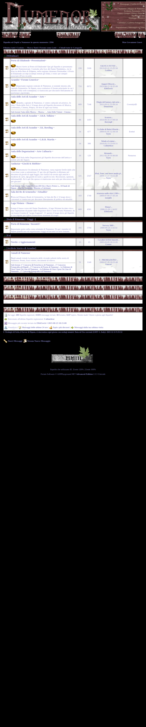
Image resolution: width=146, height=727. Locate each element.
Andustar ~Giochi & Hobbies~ (26, 163)
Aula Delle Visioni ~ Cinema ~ (60, 112)
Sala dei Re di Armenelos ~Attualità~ (29, 192)
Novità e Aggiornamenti (23, 242)
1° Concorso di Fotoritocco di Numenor (38, 265)
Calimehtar (108, 146)
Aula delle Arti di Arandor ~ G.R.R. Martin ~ (33, 139)
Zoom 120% (78, 369)
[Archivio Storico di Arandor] (20, 248)
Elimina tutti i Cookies (13, 48)
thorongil (108, 122)
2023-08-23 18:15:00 (57, 323)
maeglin (108, 198)
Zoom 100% (90, 369)
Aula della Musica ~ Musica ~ (33, 112)
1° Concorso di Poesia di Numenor (44, 267)
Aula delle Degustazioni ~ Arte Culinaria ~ (32, 151)
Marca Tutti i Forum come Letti (41, 48)
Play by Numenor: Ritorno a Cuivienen (34, 188)
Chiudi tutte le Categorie (70, 48)
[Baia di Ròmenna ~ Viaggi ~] (20, 219)
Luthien (108, 70)
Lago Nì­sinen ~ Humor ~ (23, 203)
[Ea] (7, 235)
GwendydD (132, 104)
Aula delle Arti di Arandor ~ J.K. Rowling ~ (33, 127)
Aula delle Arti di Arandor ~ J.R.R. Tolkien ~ (33, 115)
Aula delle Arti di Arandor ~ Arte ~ (28, 96)
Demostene (108, 106)
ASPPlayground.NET (66, 374)
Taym (108, 134)
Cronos (108, 244)
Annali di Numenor (20, 253)
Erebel (132, 131)
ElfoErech (108, 88)
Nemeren (132, 155)
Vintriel (108, 264)
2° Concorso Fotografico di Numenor (36, 271)
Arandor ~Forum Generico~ (25, 79)
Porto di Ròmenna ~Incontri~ (25, 224)
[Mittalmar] (11, 55)
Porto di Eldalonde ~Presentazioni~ (28, 60)
